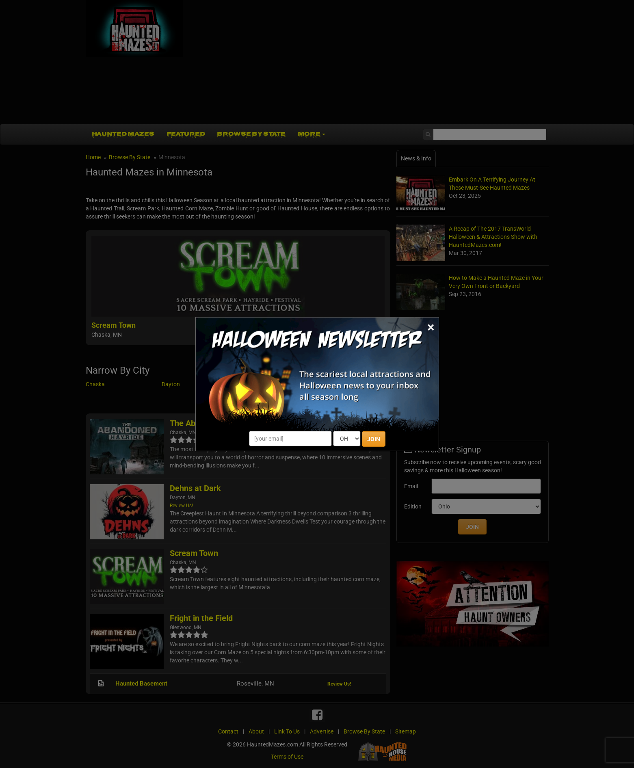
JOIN (373, 439)
